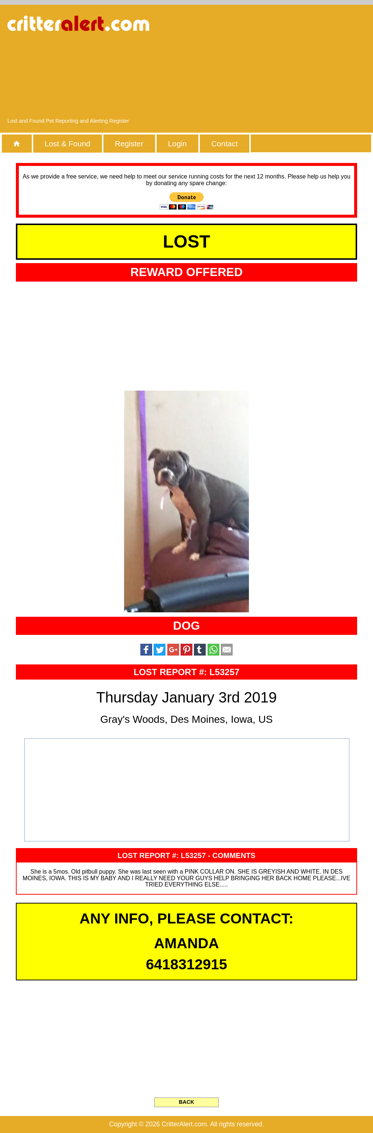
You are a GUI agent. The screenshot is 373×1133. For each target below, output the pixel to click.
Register (129, 143)
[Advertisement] (303, 64)
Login (177, 143)
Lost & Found (67, 143)
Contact (224, 143)
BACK (186, 1102)
